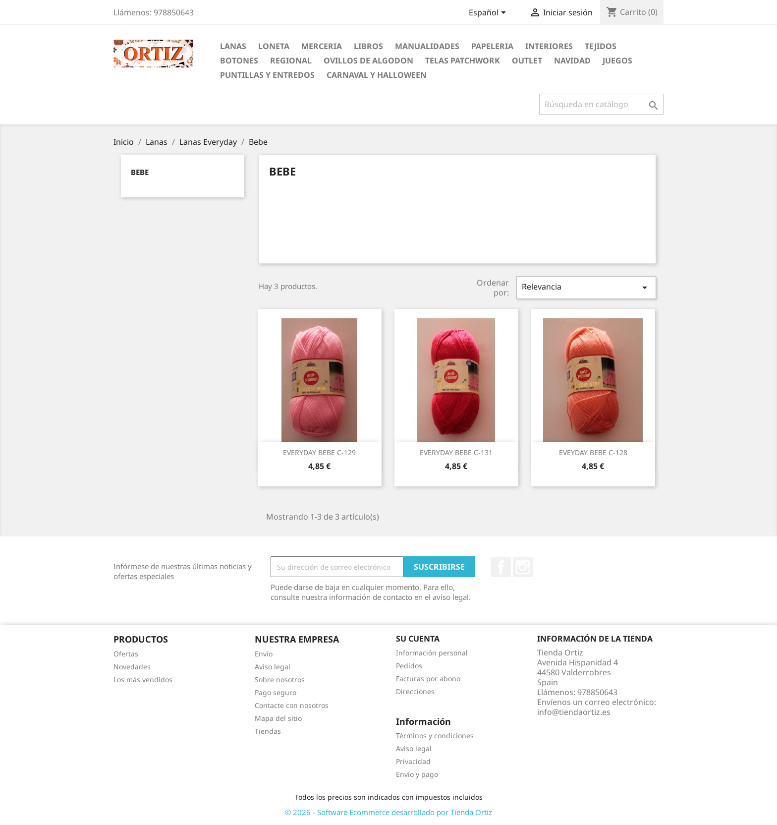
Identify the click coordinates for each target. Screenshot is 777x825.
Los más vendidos (142, 679)
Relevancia (586, 287)
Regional (291, 60)
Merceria (321, 46)
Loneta (273, 46)
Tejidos (600, 46)
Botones (239, 60)
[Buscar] (601, 104)
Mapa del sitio (278, 718)
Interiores (549, 46)
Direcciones (415, 691)
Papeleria (492, 46)
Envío (264, 653)
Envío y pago (417, 774)
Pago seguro (275, 692)
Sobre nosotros (280, 679)
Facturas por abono (428, 678)
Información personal (432, 652)
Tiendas (268, 731)
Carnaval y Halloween (377, 74)
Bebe (140, 172)
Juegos (617, 60)
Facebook (501, 567)
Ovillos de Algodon (368, 60)
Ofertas (125, 653)
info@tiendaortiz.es (573, 712)
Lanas (233, 46)
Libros (368, 46)
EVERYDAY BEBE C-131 (456, 452)
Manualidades (427, 46)
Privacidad (413, 761)
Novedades (132, 666)
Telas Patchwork (462, 60)
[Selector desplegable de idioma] (489, 13)
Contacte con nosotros (292, 705)
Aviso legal (272, 666)
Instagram (523, 567)
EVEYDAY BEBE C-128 (593, 452)
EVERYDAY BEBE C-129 (319, 452)
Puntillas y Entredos (267, 74)
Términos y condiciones (435, 735)
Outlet (527, 60)
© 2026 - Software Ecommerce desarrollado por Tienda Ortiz (388, 812)
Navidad (572, 60)
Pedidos (409, 665)
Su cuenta (418, 638)
